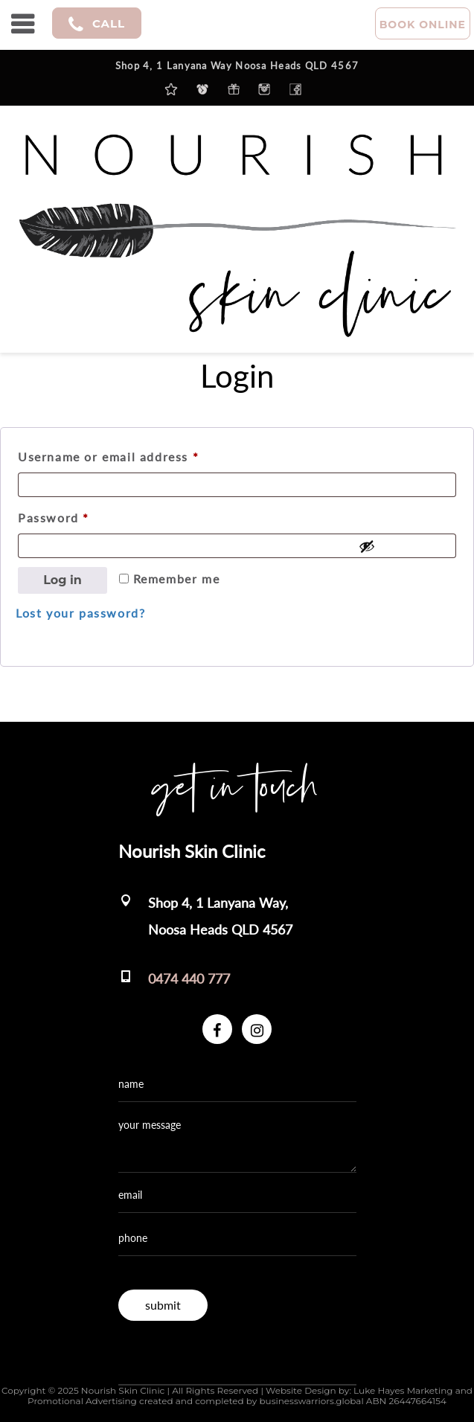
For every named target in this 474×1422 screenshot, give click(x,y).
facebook (295, 89)
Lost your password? (80, 613)
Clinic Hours (202, 89)
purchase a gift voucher (233, 89)
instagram (264, 89)
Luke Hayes (378, 1390)
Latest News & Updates (171, 89)
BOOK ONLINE (422, 24)
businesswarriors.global (311, 1400)
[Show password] (403, 546)
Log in (62, 580)
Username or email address (136, 454)
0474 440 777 (189, 978)
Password (81, 515)
